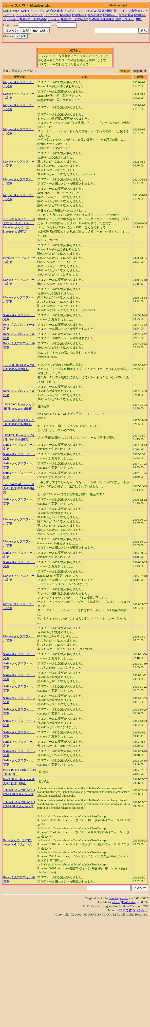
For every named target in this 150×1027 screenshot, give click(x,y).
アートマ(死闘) (78, 19)
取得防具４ (126, 15)
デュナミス (51, 15)
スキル (88, 11)
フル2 (67, 11)
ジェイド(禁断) (17, 19)
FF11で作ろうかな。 (133, 910)
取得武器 (65, 15)
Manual (25, 11)
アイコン (77, 11)
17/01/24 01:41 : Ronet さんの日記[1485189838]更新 (19, 488)
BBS (139, 19)
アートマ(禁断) (37, 19)
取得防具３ (110, 15)
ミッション (23, 15)
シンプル (38, 11)
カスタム (128, 19)
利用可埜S (111, 11)
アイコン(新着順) (130, 11)
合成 (53, 11)
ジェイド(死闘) (58, 19)
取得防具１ (79, 15)
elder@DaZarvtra (124, 902)
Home (15, 11)
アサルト (37, 15)
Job (47, 11)
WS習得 (99, 11)
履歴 (118, 19)
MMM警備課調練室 (101, 19)
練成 (60, 11)
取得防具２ (95, 15)
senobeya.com (118, 898)
